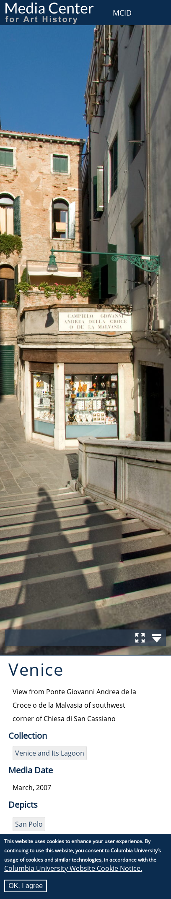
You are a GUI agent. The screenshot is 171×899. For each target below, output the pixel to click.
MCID (122, 13)
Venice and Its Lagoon (49, 753)
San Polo (29, 824)
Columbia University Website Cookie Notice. (73, 868)
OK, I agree (25, 885)
